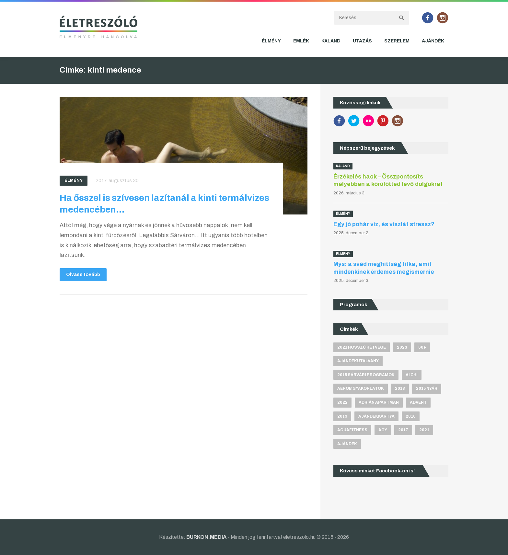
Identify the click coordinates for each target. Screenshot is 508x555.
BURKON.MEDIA (206, 537)
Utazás (362, 41)
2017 (403, 430)
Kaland (331, 41)
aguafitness (352, 430)
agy (382, 430)
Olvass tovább (83, 274)
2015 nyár (426, 388)
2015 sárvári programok (366, 375)
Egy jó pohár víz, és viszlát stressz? (383, 224)
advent (418, 402)
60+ (422, 347)
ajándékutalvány (358, 361)
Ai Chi (412, 375)
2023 (402, 347)
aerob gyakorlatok (360, 388)
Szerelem (397, 41)
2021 (424, 430)
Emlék (301, 41)
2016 (411, 416)
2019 (342, 416)
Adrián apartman (379, 402)
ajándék (347, 444)
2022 (342, 402)
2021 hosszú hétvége (361, 347)
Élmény (271, 41)
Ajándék (433, 41)
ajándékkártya (376, 416)
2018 (400, 388)
